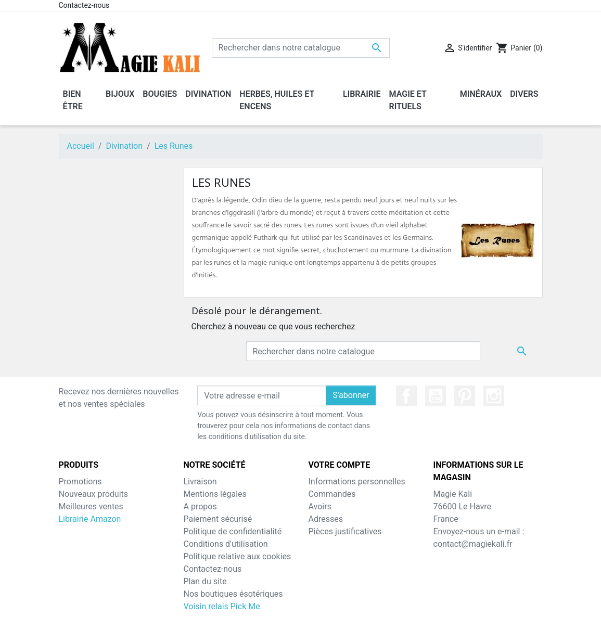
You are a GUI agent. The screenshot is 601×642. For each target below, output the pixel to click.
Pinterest (464, 396)
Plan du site (205, 581)
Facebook (406, 396)
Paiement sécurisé (218, 519)
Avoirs (320, 506)
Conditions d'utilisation (226, 544)
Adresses (326, 519)
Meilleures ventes (91, 506)
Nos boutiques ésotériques (233, 594)
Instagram (493, 396)
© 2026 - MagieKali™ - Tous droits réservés (300, 627)
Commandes (332, 494)
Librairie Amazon (90, 519)
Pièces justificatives (345, 531)
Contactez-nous (84, 5)
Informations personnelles (357, 481)
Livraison (200, 481)
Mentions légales (215, 494)
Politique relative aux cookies (237, 556)
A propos (200, 506)
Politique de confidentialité (233, 531)
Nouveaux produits (94, 494)
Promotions (80, 481)
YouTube (435, 396)
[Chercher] (301, 48)
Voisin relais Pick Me (222, 606)
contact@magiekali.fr (473, 544)
